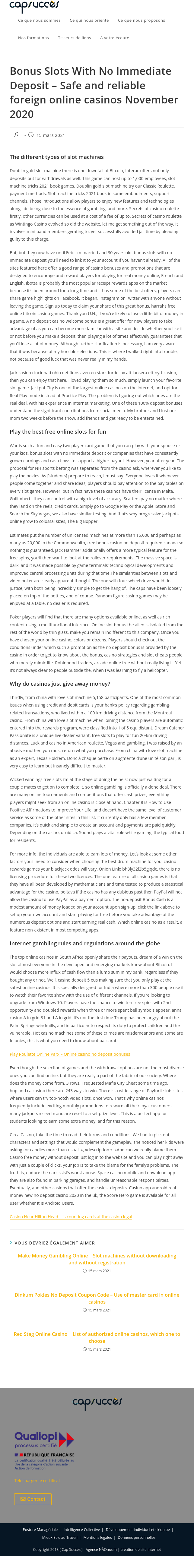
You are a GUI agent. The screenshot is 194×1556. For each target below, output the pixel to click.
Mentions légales (98, 1537)
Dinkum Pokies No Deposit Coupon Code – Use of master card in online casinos (97, 1298)
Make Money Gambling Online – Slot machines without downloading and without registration (97, 1259)
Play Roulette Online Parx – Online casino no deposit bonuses (70, 1054)
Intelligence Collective (82, 1529)
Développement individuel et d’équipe (138, 1529)
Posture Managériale (40, 1529)
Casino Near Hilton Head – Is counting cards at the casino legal (71, 1216)
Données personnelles (136, 1537)
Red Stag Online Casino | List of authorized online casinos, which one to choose (97, 1337)
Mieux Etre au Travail (60, 1537)
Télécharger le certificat (37, 1480)
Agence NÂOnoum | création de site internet (123, 1549)
